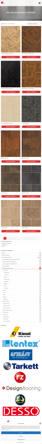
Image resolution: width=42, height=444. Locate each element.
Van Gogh (5, 299)
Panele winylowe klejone (6, 257)
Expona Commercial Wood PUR (8, 261)
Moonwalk (5, 319)
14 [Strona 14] (28, 238)
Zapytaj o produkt (10, 57)
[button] (40, 423)
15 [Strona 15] (32, 238)
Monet (4, 290)
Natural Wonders (6, 321)
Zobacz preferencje (21, 439)
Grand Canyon (6, 316)
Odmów (21, 436)
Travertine (6, 288)
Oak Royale (6, 281)
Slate (5, 285)
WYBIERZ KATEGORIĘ (6, 243)
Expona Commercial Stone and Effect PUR (11, 259)
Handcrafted (6, 272)
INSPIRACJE (4, 245)
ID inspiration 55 (6, 305)
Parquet (5, 283)
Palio (4, 294)
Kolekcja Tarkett (5, 301)
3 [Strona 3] (12, 238)
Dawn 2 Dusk (5, 312)
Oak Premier (6, 279)
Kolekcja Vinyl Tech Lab (7, 310)
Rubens (4, 296)
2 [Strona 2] (8, 238)
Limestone (6, 274)
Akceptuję (21, 432)
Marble (5, 277)
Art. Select (5, 270)
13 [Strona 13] (24, 238)
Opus (4, 292)
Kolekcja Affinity (5, 266)
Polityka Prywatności (20, 442)
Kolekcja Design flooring (7, 268)
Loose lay (3, 252)
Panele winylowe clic (5, 255)
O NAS (3, 246)
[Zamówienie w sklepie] (34, 24)
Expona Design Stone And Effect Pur (9, 263)
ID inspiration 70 (6, 308)
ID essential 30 (6, 303)
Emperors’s (5, 314)
